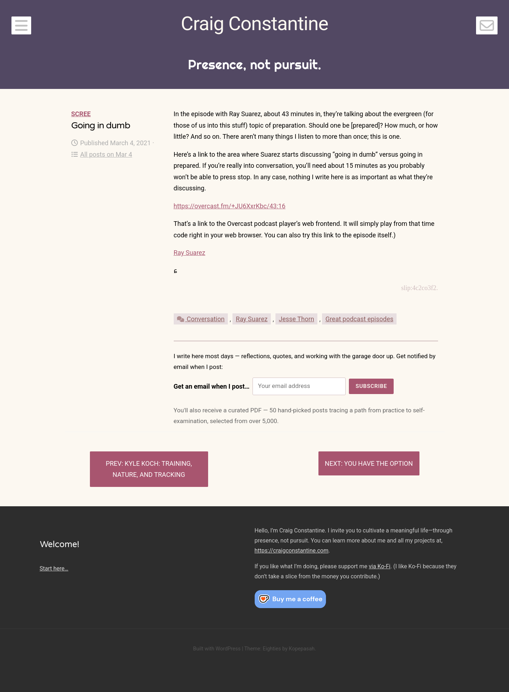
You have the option (378, 463)
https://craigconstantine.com (291, 550)
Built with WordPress (217, 649)
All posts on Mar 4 (101, 154)
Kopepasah (301, 649)
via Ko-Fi (379, 566)
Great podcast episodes (359, 319)
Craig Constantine (254, 23)
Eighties (272, 649)
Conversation (201, 319)
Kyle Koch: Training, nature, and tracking (152, 469)
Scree (81, 114)
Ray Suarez (190, 252)
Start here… (54, 568)
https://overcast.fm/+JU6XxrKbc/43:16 (229, 206)
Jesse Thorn (296, 319)
